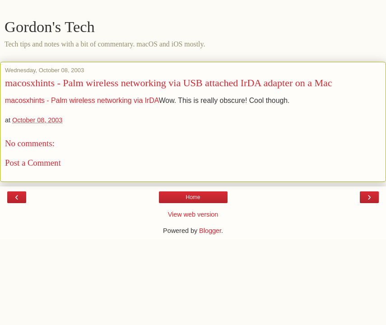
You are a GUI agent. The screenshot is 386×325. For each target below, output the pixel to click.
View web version (193, 214)
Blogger (210, 230)
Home (193, 197)
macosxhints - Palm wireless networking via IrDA (82, 100)
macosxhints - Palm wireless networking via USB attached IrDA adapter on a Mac (168, 82)
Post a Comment (33, 162)
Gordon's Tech (50, 26)
